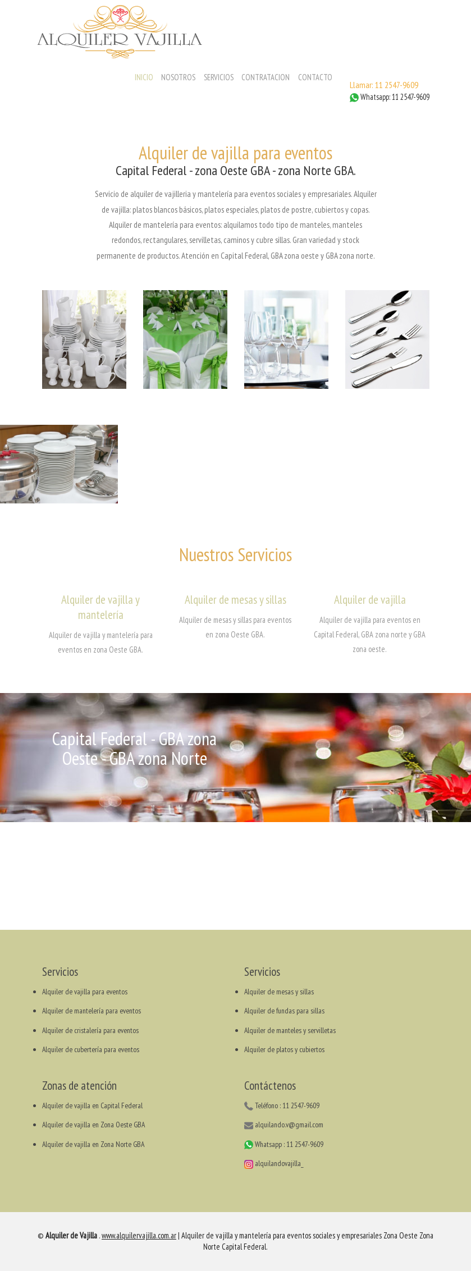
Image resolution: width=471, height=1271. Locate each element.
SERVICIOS (219, 77)
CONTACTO (315, 77)
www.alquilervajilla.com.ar (139, 1235)
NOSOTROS (178, 77)
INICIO (144, 77)
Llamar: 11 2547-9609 (384, 84)
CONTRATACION (265, 77)
